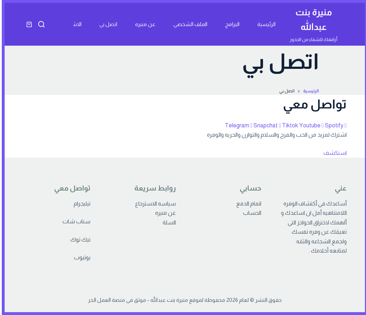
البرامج (230, 24)
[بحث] (39, 24)
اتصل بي (106, 24)
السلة (167, 222)
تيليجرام (80, 203)
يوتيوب (80, 257)
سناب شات (75, 221)
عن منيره (143, 24)
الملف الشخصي (189, 24)
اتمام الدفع (246, 203)
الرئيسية (265, 24)
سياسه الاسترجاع (153, 203)
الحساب (250, 213)
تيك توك (79, 240)
